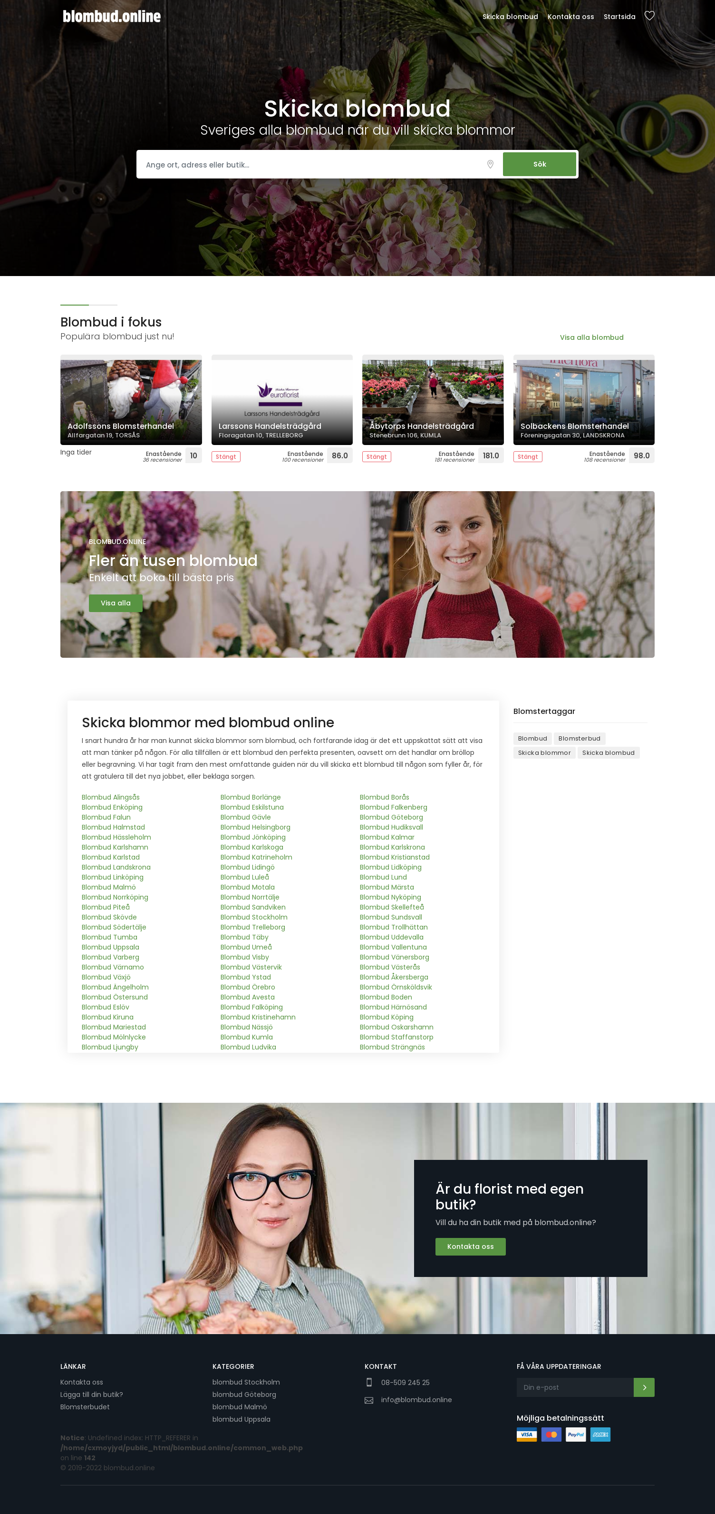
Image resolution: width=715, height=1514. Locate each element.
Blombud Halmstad (113, 827)
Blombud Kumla (247, 1037)
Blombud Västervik (251, 967)
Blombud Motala (248, 887)
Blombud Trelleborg (253, 927)
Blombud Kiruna (108, 1017)
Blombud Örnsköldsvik (396, 987)
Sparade (649, 16)
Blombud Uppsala (110, 947)
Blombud (533, 738)
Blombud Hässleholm (116, 837)
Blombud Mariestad (114, 1027)
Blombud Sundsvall (391, 917)
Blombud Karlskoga (252, 847)
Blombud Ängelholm (115, 987)
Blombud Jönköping (253, 837)
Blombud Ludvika (248, 1047)
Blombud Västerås (390, 967)
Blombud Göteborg (391, 817)
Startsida (620, 16)
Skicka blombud (510, 16)
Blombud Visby (245, 957)
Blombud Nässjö (247, 1027)
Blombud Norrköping (115, 897)
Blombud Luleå (245, 877)
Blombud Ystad (246, 977)
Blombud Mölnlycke (114, 1037)
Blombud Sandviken (253, 907)
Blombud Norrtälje (250, 897)
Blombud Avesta (248, 997)
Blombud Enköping (112, 807)
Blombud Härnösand (393, 1007)
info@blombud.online (416, 1400)
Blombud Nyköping (390, 897)
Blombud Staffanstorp (397, 1037)
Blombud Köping (387, 1017)
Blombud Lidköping (391, 867)
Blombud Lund (383, 877)
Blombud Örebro (248, 987)
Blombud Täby (245, 937)
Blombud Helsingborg (255, 827)
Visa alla (116, 603)
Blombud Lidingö (248, 867)
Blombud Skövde (109, 917)
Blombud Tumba (109, 937)
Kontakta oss (571, 16)
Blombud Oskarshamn (397, 1027)
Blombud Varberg (110, 957)
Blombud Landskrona (116, 867)
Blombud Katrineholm (256, 857)
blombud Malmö (240, 1407)
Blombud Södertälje (114, 927)
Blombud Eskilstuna (252, 807)
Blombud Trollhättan (394, 927)
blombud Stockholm (246, 1382)
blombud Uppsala (242, 1419)
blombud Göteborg (244, 1394)
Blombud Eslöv (105, 1007)
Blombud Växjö (106, 977)
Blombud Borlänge (251, 797)
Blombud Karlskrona (392, 847)
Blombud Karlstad (111, 857)
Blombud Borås (384, 797)
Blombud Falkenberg (393, 807)
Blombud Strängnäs (392, 1047)
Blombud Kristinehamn (258, 1017)
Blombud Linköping (113, 877)
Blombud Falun (106, 817)
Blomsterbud (579, 738)
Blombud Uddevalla (392, 937)
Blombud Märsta (387, 887)
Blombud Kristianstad (395, 857)
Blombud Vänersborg (394, 957)
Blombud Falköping (252, 1007)
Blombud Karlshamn (115, 847)
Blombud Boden (386, 997)
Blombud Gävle (246, 817)
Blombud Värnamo (113, 967)
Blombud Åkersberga (394, 977)
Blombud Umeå (246, 947)
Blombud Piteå (106, 907)
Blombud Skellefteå (392, 907)
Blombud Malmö (109, 887)
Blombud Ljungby (110, 1047)
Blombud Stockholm (254, 917)
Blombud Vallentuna (393, 947)
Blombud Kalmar (387, 837)
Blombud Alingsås (111, 797)
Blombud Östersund (115, 997)
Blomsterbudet (85, 1407)
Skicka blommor (544, 752)
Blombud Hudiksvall (391, 827)
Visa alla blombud (592, 337)
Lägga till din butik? (91, 1394)
